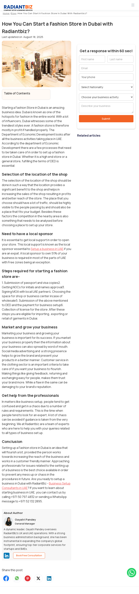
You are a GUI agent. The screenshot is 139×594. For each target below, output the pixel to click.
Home (6, 13)
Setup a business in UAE (47, 249)
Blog (13, 13)
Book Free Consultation (29, 555)
